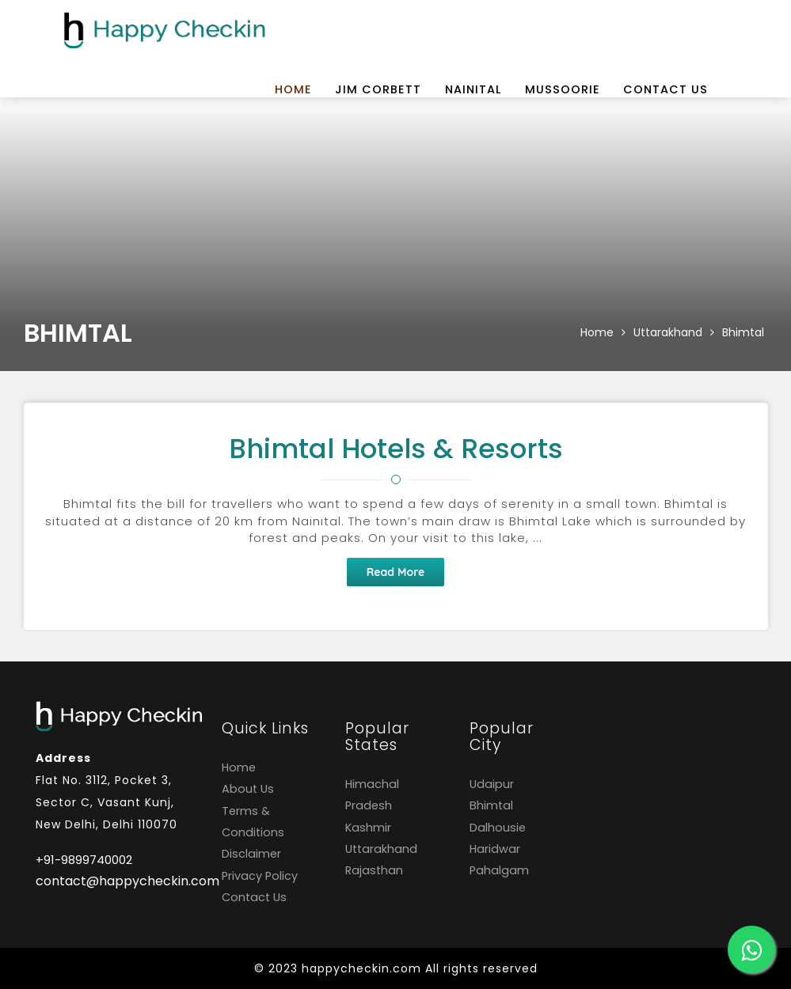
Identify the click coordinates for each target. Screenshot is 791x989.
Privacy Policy (260, 876)
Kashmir (368, 828)
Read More (396, 572)
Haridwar (495, 849)
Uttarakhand (667, 332)
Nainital (473, 89)
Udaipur (492, 784)
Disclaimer (251, 854)
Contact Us (665, 89)
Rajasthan (374, 870)
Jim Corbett (378, 89)
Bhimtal (743, 332)
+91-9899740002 (84, 859)
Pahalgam (499, 870)
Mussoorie (562, 89)
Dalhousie (498, 828)
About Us (248, 789)
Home (293, 89)
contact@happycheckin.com (117, 881)
